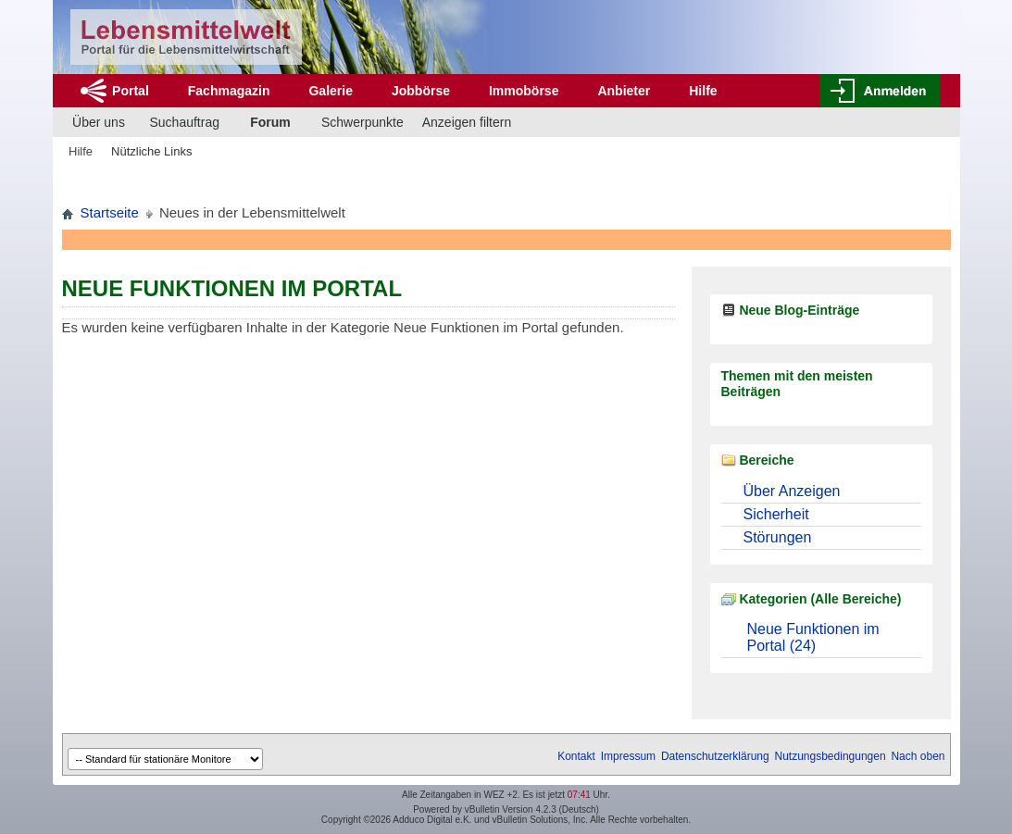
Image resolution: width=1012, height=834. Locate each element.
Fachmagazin (229, 90)
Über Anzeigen (792, 491)
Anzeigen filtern (467, 122)
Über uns (98, 122)
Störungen (777, 537)
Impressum (628, 756)
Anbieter (623, 90)
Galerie (330, 90)
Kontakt (576, 756)
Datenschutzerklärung (715, 756)
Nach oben (917, 756)
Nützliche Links (151, 151)
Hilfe (703, 90)
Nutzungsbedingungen (830, 756)
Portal (130, 90)
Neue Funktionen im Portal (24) (813, 637)
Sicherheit (776, 514)
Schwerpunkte (362, 122)
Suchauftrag (185, 122)
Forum (270, 122)
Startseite (110, 212)
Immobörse (523, 90)
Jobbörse (421, 90)
